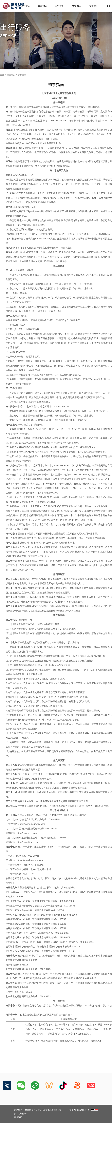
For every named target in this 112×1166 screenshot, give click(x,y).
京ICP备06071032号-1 (79, 1110)
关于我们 (93, 6)
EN (108, 6)
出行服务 (25, 6)
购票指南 (22, 75)
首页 (8, 6)
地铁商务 (76, 6)
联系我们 (18, 1117)
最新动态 (42, 6)
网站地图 (18, 1110)
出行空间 (59, 6)
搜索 (110, 12)
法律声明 (23, 1113)
